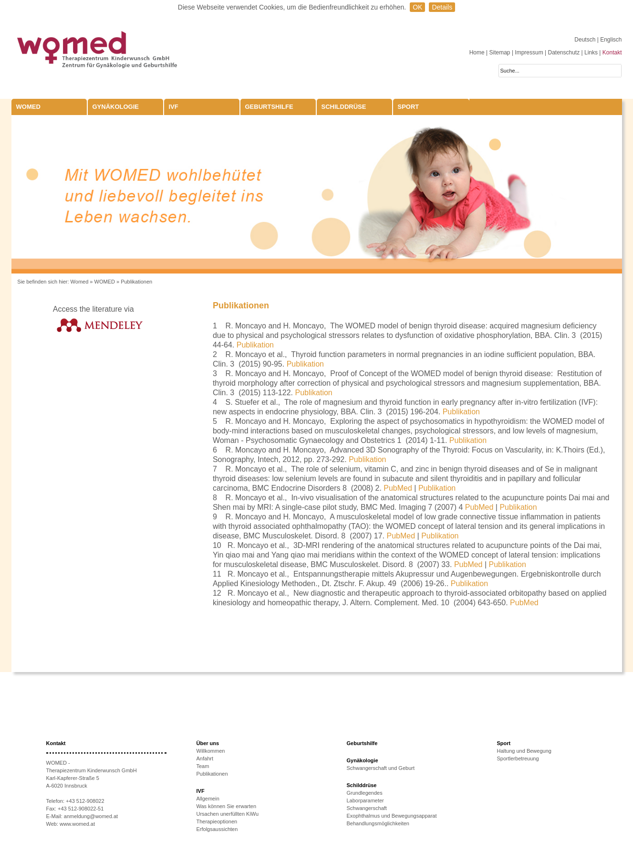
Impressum (529, 52)
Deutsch (585, 39)
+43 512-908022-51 (81, 808)
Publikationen (136, 281)
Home (477, 52)
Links (591, 52)
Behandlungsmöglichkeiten (378, 823)
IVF (173, 106)
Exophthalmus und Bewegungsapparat (392, 816)
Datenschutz (564, 52)
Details (442, 7)
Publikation (255, 345)
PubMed (398, 488)
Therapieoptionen (217, 821)
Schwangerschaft (367, 808)
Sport (408, 106)
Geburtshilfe (269, 106)
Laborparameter (365, 800)
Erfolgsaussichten (217, 829)
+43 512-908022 (85, 801)
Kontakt (612, 52)
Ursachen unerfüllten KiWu (228, 814)
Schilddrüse (344, 106)
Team (203, 766)
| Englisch (609, 39)
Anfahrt (205, 758)
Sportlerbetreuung (518, 758)
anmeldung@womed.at (91, 816)
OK (417, 7)
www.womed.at (77, 824)
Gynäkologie (116, 106)
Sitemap (499, 52)
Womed (80, 281)
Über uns (208, 743)
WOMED (28, 106)
